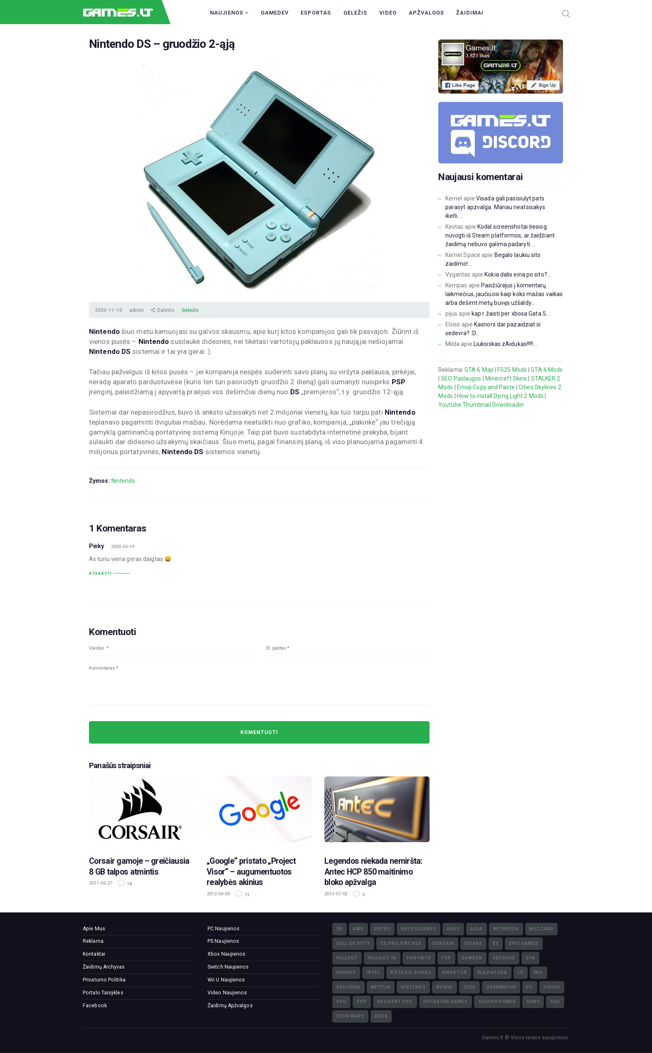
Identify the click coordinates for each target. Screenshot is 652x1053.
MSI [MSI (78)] (538, 972)
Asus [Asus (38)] (453, 929)
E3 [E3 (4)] (496, 943)
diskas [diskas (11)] (473, 943)
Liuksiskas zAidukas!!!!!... (505, 344)
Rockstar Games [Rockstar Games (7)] (445, 1001)
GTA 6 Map (479, 369)
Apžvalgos (426, 13)
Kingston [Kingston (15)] (454, 972)
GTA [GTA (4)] (530, 958)
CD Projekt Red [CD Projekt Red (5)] (401, 943)
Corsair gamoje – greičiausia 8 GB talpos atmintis (139, 866)
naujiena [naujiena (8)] (348, 987)
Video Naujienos (227, 993)
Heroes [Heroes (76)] (346, 972)
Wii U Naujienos (226, 980)
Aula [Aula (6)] (476, 929)
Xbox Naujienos (226, 954)
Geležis (355, 13)
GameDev (275, 13)
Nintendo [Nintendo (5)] (413, 987)
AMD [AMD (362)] (358, 929)
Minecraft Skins (506, 378)
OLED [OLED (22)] (469, 987)
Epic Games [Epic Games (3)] (523, 943)
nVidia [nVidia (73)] (444, 987)
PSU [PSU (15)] (341, 1001)
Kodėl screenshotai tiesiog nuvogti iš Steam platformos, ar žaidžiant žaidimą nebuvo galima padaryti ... (500, 235)
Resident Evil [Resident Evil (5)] (395, 1001)
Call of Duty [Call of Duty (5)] (353, 943)
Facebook (95, 1006)
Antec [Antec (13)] (382, 929)
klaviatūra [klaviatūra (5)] (492, 972)
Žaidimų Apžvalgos (230, 1006)
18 (129, 884)
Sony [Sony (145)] (533, 1001)
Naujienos (229, 13)
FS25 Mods (512, 369)
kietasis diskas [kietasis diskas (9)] (411, 972)
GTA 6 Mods (547, 369)
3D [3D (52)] (339, 929)
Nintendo (123, 480)
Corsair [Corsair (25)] (443, 943)
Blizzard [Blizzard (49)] (541, 929)
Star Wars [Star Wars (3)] (350, 1016)
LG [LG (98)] (521, 972)
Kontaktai (94, 954)
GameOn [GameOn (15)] (472, 958)
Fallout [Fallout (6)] (347, 958)
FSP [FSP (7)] (446, 958)
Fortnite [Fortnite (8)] (419, 958)
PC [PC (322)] (529, 987)
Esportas (316, 13)
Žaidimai (470, 13)
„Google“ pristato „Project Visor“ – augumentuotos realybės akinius (251, 871)
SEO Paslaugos (461, 378)
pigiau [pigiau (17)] (551, 987)
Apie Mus (94, 929)
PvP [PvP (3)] (362, 1001)
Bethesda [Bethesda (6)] (506, 929)
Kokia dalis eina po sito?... (517, 274)
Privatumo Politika (104, 980)
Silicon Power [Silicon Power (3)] (497, 1001)
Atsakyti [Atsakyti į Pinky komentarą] (100, 573)
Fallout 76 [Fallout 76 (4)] (382, 958)
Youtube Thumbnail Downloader (481, 404)
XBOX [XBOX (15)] (381, 1016)
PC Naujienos (223, 929)
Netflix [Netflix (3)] (380, 987)
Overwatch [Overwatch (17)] (501, 987)
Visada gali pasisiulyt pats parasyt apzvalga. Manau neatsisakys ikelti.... (495, 207)
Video (388, 13)
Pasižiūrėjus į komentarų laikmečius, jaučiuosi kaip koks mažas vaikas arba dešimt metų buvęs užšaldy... (504, 294)
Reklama (93, 941)
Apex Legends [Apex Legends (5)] (418, 929)
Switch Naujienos (228, 967)
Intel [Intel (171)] (373, 972)
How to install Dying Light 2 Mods (500, 396)
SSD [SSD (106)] (555, 1001)
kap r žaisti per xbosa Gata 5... (511, 313)
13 (246, 894)
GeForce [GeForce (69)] (504, 958)
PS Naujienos (223, 941)
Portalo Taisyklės (103, 993)
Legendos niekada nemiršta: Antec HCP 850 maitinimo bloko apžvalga (373, 871)
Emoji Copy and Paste (486, 387)
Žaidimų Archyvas (104, 967)
